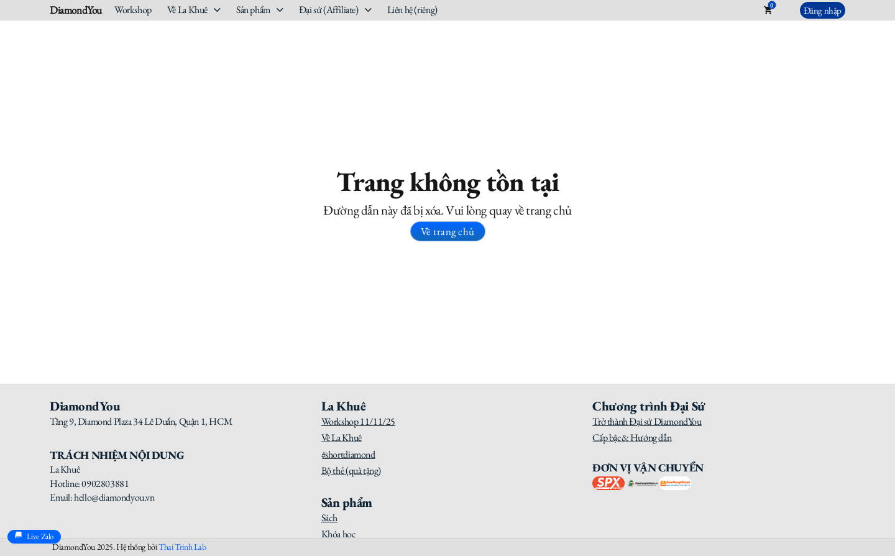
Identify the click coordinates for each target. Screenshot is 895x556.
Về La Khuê (187, 9)
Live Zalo (34, 536)
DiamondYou (76, 10)
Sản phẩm (253, 9)
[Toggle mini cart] (768, 10)
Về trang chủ (448, 231)
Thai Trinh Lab (182, 546)
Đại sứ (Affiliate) (329, 9)
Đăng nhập (823, 10)
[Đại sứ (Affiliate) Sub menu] (368, 10)
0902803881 (105, 483)
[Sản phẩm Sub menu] (280, 10)
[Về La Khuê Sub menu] (217, 10)
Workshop (133, 9)
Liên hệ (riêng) (412, 9)
